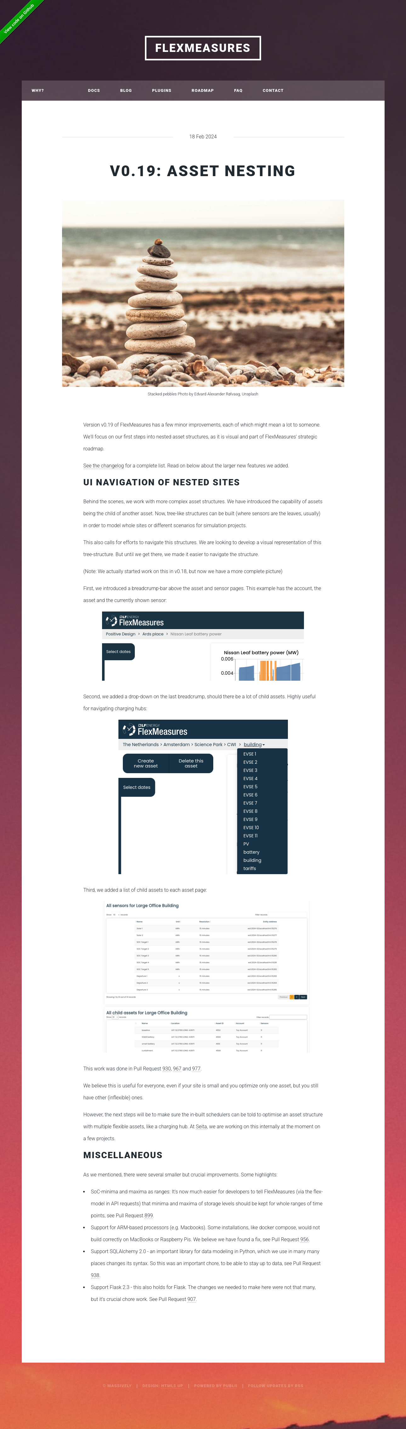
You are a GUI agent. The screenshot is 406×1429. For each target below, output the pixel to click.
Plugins (162, 90)
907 (191, 1299)
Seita (201, 1127)
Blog (126, 90)
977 (196, 1069)
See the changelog (103, 466)
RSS (299, 1385)
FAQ (238, 90)
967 (177, 1069)
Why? (38, 90)
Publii (230, 1385)
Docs (94, 90)
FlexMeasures (203, 48)
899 (149, 1216)
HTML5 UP (172, 1385)
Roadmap (203, 90)
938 (95, 1275)
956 (304, 1239)
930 (167, 1069)
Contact (273, 90)
